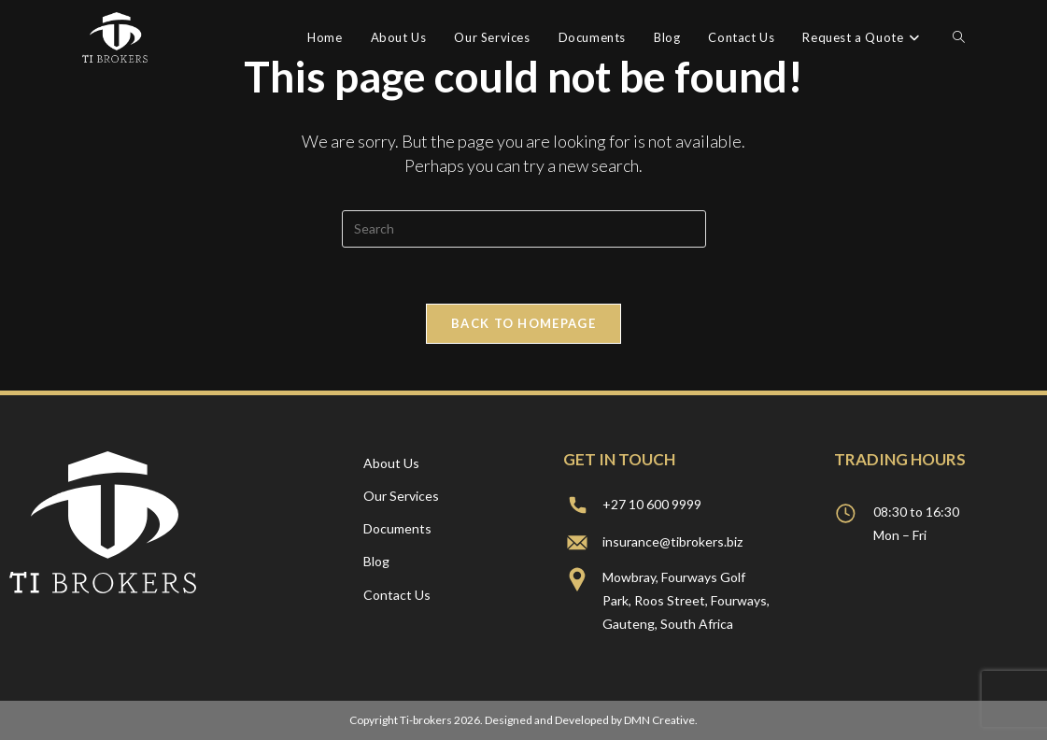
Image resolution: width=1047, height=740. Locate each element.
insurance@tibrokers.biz (672, 541)
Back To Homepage (523, 323)
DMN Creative (659, 720)
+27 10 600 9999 (651, 504)
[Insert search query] (524, 229)
